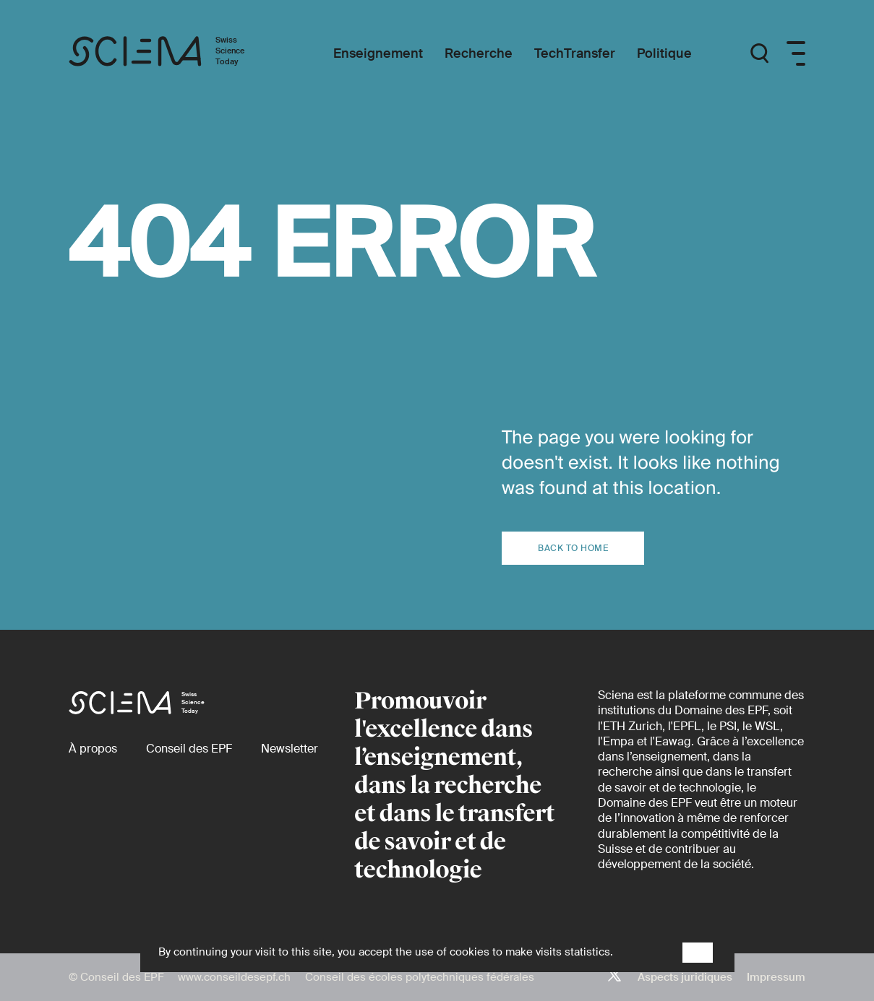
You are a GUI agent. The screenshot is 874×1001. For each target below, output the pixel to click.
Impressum (776, 977)
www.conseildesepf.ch (234, 977)
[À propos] (93, 748)
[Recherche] (478, 53)
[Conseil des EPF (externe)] (189, 748)
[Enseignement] (378, 53)
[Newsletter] (289, 748)
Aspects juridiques (685, 977)
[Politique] (664, 53)
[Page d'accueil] (172, 53)
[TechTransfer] (574, 53)
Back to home (573, 548)
